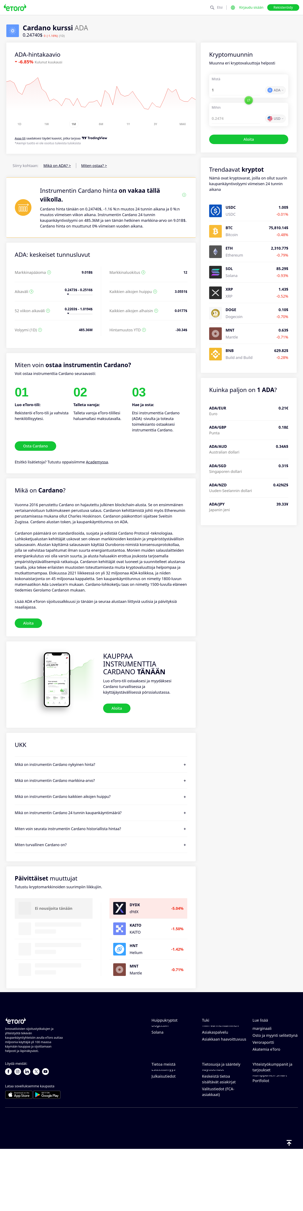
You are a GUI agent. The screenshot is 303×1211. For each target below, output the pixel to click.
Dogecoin (160, 1057)
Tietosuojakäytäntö (219, 1111)
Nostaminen (213, 1043)
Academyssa (97, 461)
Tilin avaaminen (216, 1050)
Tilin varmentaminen (220, 1057)
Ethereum (160, 1036)
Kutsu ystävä (263, 1110)
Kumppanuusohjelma (271, 1117)
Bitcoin (158, 1029)
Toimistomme (164, 1125)
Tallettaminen (214, 1036)
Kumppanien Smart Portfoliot (269, 1141)
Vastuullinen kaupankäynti (264, 1045)
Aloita (248, 139)
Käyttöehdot (213, 1132)
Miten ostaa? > (94, 165)
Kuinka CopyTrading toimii (270, 1032)
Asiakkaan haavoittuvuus (224, 1071)
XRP (155, 1043)
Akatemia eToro (266, 1081)
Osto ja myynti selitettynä (275, 1067)
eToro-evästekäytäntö (221, 1104)
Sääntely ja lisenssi (218, 1118)
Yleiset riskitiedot (217, 1125)
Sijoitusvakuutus (267, 1131)
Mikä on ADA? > (57, 165)
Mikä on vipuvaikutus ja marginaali (273, 1057)
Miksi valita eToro (167, 1104)
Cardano (159, 1050)
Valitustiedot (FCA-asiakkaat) (218, 1155)
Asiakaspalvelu (215, 1064)
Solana (157, 1064)
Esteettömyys (163, 1132)
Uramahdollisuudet (169, 1118)
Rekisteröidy (283, 7)
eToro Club (262, 1124)
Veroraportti (263, 1074)
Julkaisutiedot (164, 1139)
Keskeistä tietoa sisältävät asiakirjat (219, 1142)
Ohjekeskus (212, 1029)
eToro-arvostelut (166, 1111)
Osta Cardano (35, 445)
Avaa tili (20, 138)
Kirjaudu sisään (251, 7)
